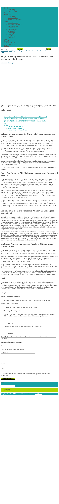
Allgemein (4, 63)
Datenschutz (8, 392)
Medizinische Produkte (14, 19)
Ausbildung (11, 9)
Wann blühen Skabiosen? (15, 128)
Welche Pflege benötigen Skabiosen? (19, 130)
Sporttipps (11, 34)
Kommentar (4, 352)
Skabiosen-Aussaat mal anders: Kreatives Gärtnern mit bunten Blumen (25, 122)
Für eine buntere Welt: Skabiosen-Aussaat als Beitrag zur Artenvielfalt (24, 120)
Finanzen (7, 13)
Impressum (7, 390)
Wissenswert (11, 37)
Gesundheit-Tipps (13, 18)
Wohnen (6, 46)
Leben (6, 21)
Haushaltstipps (12, 29)
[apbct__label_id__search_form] (35, 49)
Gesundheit (7, 14)
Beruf (6, 8)
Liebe (6, 39)
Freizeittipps (11, 32)
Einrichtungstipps (13, 26)
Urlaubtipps (11, 36)
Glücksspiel (11, 31)
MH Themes (38, 395)
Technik (6, 41)
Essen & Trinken (13, 23)
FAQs (6, 125)
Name (2, 365)
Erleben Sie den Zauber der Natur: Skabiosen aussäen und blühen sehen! (25, 117)
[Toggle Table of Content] (2, 113)
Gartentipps (11, 28)
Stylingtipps (11, 44)
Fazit (5, 123)
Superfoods (11, 16)
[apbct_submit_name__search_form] (49, 49)
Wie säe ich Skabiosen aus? (16, 126)
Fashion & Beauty (9, 42)
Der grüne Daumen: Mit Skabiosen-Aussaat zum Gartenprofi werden (24, 118)
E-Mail (3, 370)
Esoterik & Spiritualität (15, 24)
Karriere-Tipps (12, 11)
